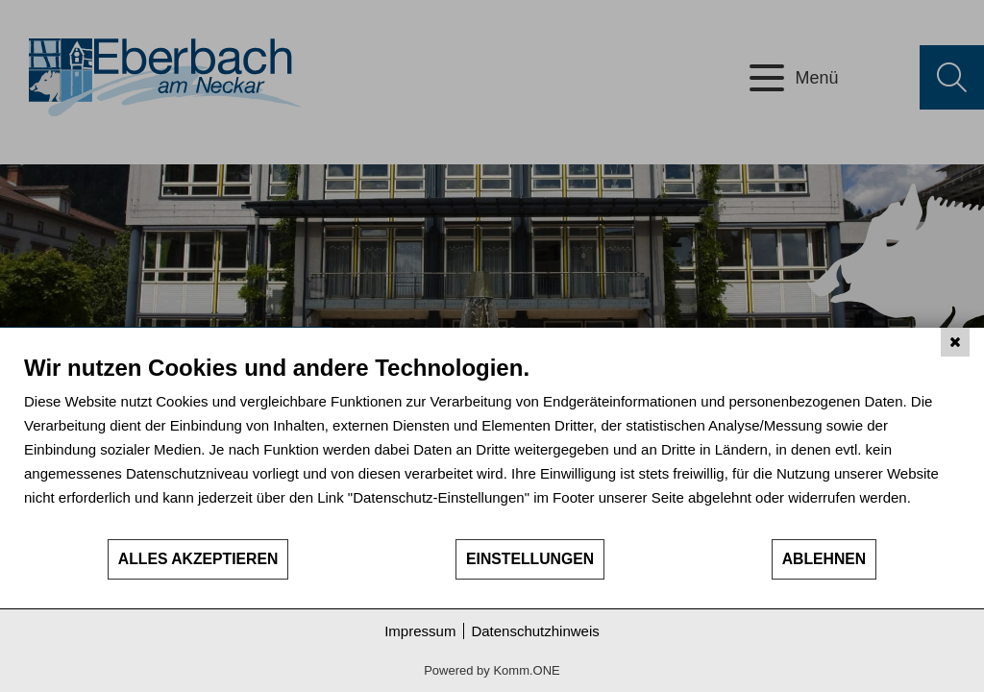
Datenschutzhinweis (535, 631)
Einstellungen (530, 559)
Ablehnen (824, 559)
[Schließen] (955, 342)
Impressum (419, 631)
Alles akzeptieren (198, 559)
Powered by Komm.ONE (492, 670)
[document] (492, 445)
